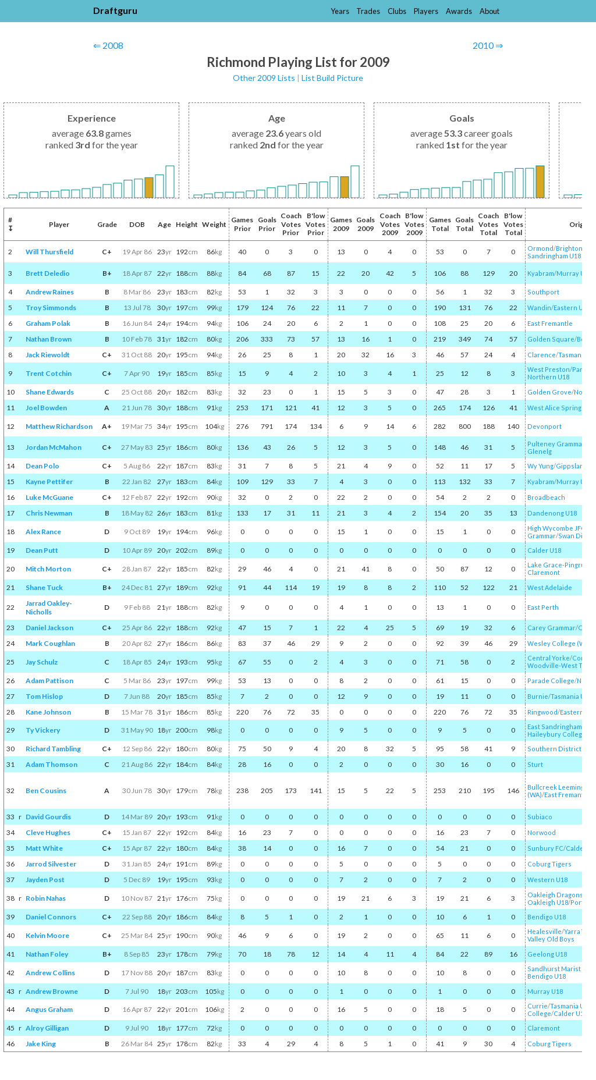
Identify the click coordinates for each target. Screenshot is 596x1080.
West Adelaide (549, 587)
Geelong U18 (547, 954)
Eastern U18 (572, 307)
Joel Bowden (46, 407)
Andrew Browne (52, 991)
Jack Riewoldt (48, 354)
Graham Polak (48, 323)
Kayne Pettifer (49, 481)
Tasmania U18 (571, 696)
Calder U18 (544, 550)
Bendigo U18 (546, 917)
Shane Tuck (44, 587)
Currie (537, 1006)
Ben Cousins (46, 790)
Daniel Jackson (49, 627)
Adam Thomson (51, 764)
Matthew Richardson (59, 426)
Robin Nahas (46, 898)
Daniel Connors (51, 916)
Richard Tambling (53, 748)
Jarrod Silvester (51, 863)
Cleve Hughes (48, 832)
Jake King (41, 1043)
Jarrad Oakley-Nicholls (49, 607)
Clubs (397, 11)
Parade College (550, 680)
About (489, 11)
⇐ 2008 (108, 45)
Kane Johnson (48, 712)
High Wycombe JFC (556, 528)
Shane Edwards (50, 392)
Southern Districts (556, 748)
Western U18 (547, 879)
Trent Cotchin (49, 373)
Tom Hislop (44, 696)
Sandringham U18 (554, 256)
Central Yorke (548, 658)
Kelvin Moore (47, 935)
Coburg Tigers (549, 864)
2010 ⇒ (488, 45)
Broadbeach (546, 497)
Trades (368, 11)
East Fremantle (550, 323)
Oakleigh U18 (547, 902)
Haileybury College (556, 734)
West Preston (548, 369)
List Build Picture (332, 78)
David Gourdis (48, 816)
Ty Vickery (43, 730)
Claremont (543, 572)
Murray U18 (574, 273)
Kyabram (540, 273)
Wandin (539, 307)
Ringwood (542, 712)
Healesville (544, 931)
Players (426, 11)
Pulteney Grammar (556, 443)
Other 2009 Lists (264, 78)
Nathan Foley (47, 954)
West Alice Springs (556, 407)
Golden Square (550, 339)
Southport (543, 292)
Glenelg (539, 451)
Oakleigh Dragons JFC (561, 894)
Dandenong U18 (552, 513)
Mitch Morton (48, 568)
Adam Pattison (49, 680)
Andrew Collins (50, 972)
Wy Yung (540, 466)
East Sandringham (554, 726)
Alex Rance (43, 531)
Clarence (541, 354)
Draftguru (115, 10)
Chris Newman (49, 513)
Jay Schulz (42, 662)
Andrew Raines (50, 291)
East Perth (543, 607)
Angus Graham (49, 1009)
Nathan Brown (49, 339)
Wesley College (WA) (559, 643)
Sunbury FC (545, 848)
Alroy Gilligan (47, 1028)
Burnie (537, 696)
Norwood (541, 832)
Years (340, 11)
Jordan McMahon (53, 447)
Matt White (44, 848)
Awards (459, 11)
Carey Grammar (551, 627)
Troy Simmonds (51, 307)
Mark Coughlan (50, 643)
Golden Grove (549, 392)
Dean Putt (42, 550)
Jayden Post (45, 879)
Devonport (544, 426)
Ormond (540, 248)
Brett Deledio (48, 273)
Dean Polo (42, 465)
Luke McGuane (49, 497)
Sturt (535, 764)
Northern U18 (548, 377)
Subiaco (539, 816)
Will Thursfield (49, 251)
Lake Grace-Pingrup (558, 565)
